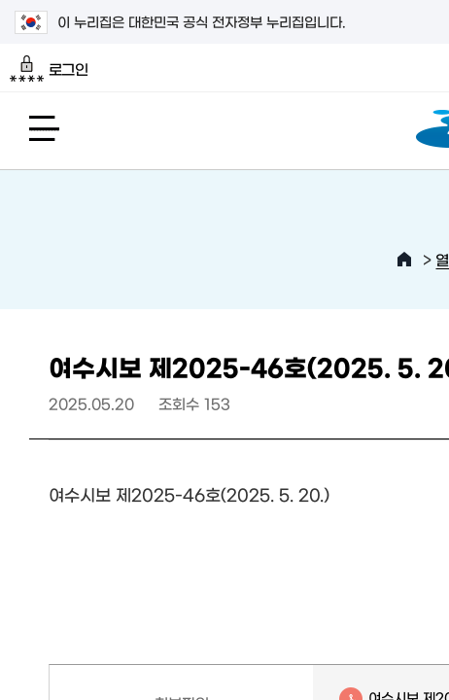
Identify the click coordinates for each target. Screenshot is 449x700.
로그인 (49, 69)
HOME (404, 259)
